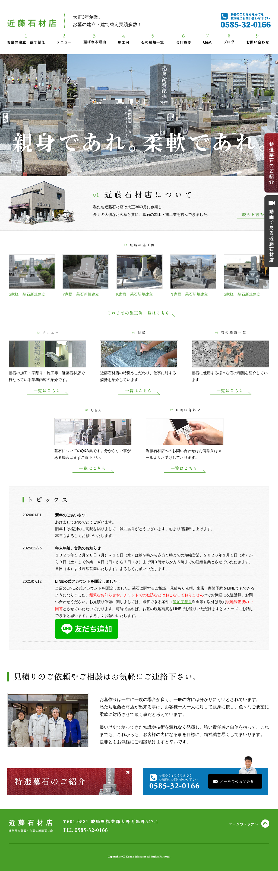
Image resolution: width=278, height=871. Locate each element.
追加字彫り (182, 602)
